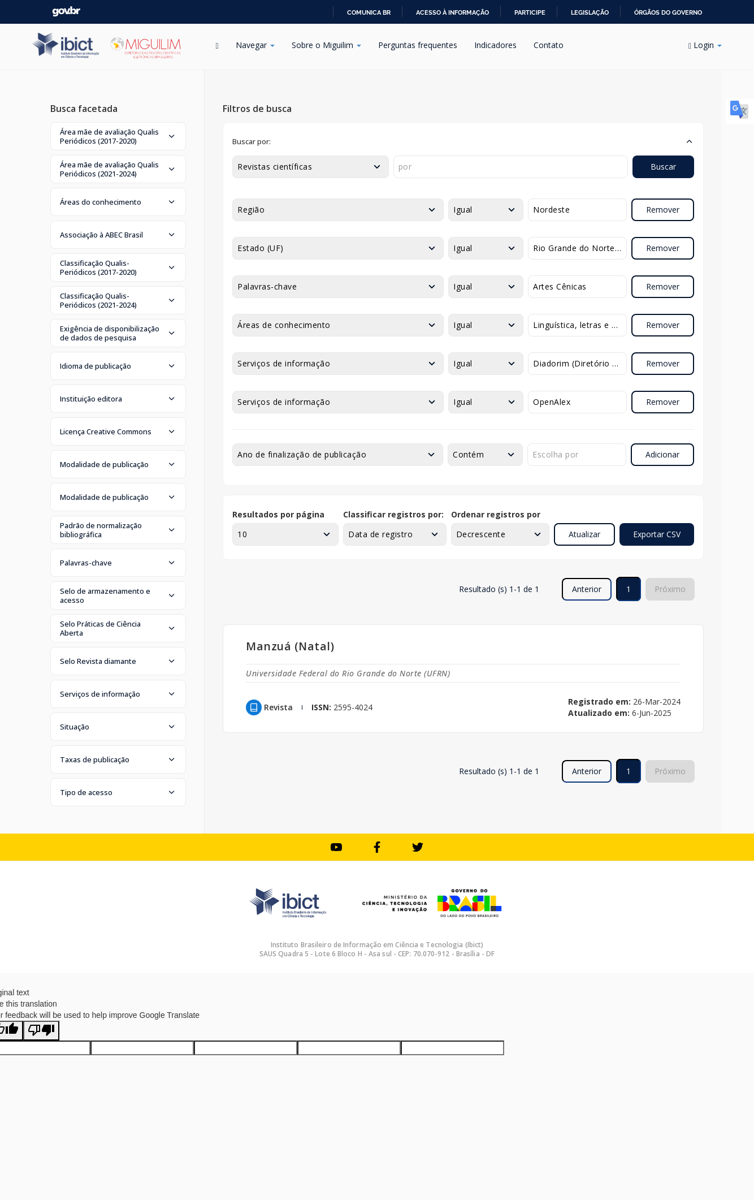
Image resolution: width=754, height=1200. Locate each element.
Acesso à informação (452, 12)
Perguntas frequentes (417, 45)
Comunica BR (369, 12)
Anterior (586, 589)
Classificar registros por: (393, 514)
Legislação (590, 12)
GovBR (66, 11)
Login (705, 45)
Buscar (663, 166)
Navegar (255, 45)
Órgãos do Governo (668, 12)
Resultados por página (278, 514)
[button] (118, 136)
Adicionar (662, 454)
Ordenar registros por (495, 514)
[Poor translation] (41, 1031)
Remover (662, 209)
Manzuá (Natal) (290, 646)
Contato (549, 45)
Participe (529, 12)
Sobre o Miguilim (326, 45)
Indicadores (495, 45)
